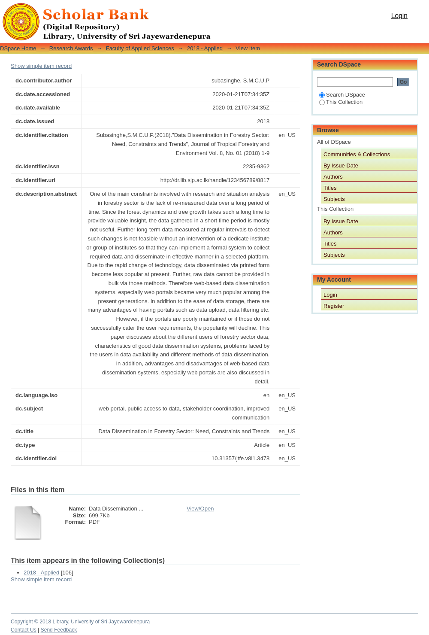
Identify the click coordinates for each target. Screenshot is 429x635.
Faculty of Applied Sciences (140, 48)
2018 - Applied (205, 48)
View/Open (200, 508)
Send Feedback (59, 630)
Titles (330, 188)
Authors (333, 176)
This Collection (341, 102)
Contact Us (23, 630)
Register (333, 306)
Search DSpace (342, 94)
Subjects (334, 199)
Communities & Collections (356, 154)
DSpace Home (18, 48)
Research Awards (71, 48)
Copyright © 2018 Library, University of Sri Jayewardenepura (80, 622)
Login (399, 15)
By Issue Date (340, 165)
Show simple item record (41, 66)
